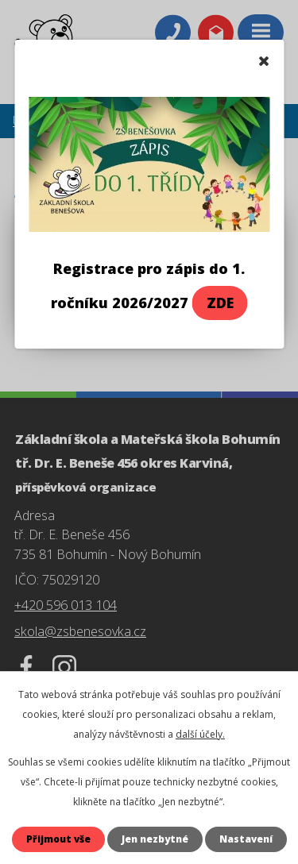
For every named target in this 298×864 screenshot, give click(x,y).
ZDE (220, 302)
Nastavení (246, 839)
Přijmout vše (58, 839)
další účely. (200, 734)
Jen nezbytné (155, 839)
